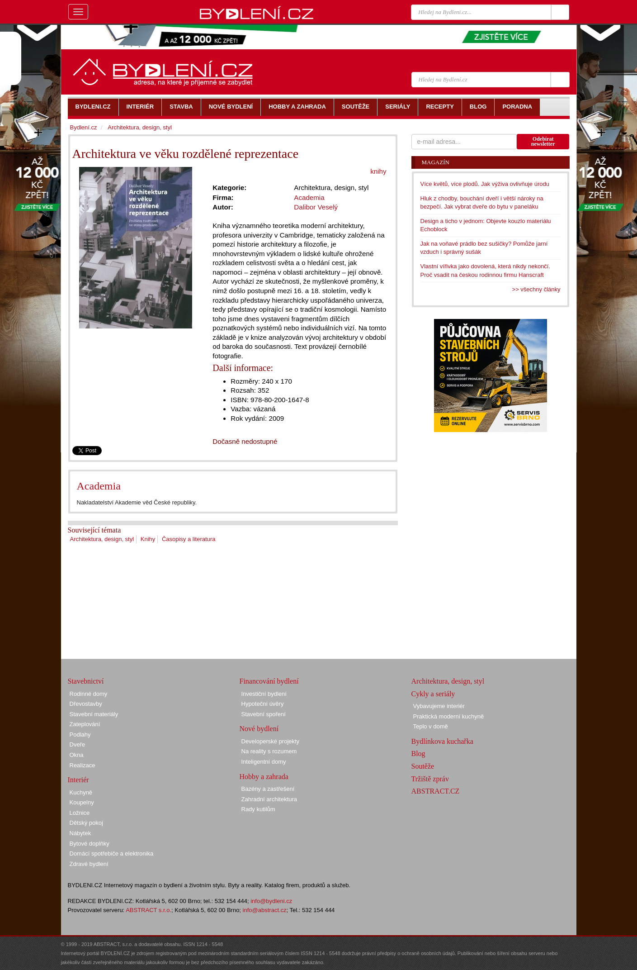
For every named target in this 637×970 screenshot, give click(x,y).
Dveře (77, 744)
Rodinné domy (89, 693)
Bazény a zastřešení (268, 788)
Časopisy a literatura (189, 539)
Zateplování (85, 724)
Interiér (78, 780)
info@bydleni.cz (271, 901)
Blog (418, 753)
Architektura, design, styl (102, 539)
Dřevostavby (86, 703)
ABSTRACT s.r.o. (148, 910)
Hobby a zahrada (264, 776)
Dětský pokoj (86, 822)
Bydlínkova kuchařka (442, 741)
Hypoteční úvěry (262, 703)
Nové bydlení (259, 728)
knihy (378, 171)
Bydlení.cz (83, 127)
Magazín (435, 162)
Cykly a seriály (433, 694)
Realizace (82, 765)
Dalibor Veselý (316, 207)
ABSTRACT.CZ (435, 791)
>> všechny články (536, 289)
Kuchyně (81, 792)
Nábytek (80, 833)
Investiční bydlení (264, 693)
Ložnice (80, 812)
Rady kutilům (258, 809)
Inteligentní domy (263, 761)
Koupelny (82, 802)
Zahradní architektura (269, 799)
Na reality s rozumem (269, 751)
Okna (77, 754)
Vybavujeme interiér (439, 706)
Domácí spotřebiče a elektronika (112, 853)
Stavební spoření (263, 714)
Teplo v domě (430, 726)
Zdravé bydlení (89, 864)
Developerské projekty (270, 741)
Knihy (148, 539)
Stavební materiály (94, 714)
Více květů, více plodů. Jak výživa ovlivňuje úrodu (484, 184)
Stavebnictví (86, 681)
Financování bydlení (269, 681)
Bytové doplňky (89, 843)
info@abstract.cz (265, 910)
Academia (99, 486)
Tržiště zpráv (430, 779)
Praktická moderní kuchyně (448, 716)
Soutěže (422, 766)
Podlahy (80, 734)
